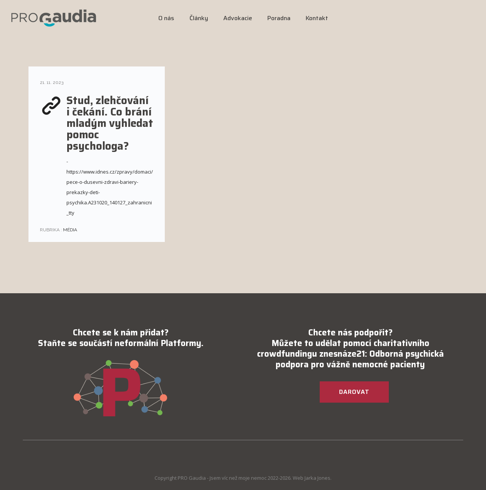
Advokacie (237, 18)
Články (198, 18)
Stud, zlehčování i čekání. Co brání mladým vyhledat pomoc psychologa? (109, 123)
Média (69, 229)
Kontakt (317, 18)
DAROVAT (354, 392)
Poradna (278, 18)
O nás (166, 18)
